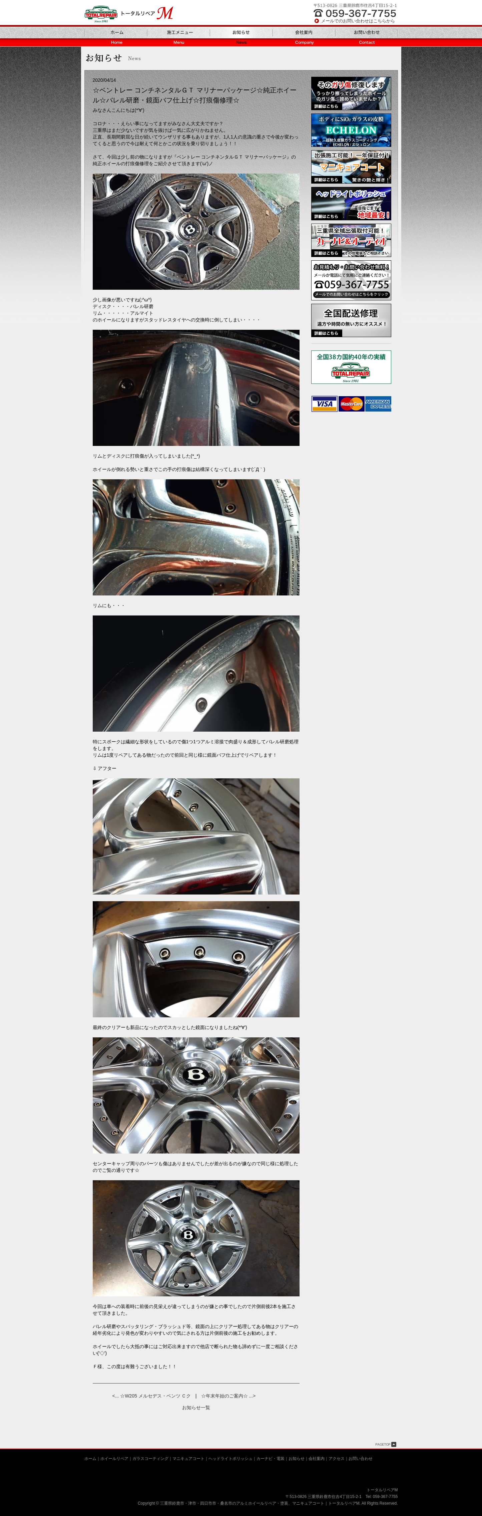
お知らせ (297, 1458)
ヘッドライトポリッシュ (230, 1458)
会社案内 (317, 1458)
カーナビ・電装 (271, 1458)
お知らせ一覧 (196, 1407)
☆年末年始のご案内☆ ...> (228, 1396)
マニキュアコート (188, 1458)
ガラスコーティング (150, 1458)
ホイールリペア (114, 1458)
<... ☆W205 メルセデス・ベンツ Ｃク (151, 1396)
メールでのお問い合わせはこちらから (358, 20)
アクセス (337, 1458)
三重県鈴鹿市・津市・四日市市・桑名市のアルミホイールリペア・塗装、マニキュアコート (242, 1503)
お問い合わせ (361, 1458)
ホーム (90, 1458)
